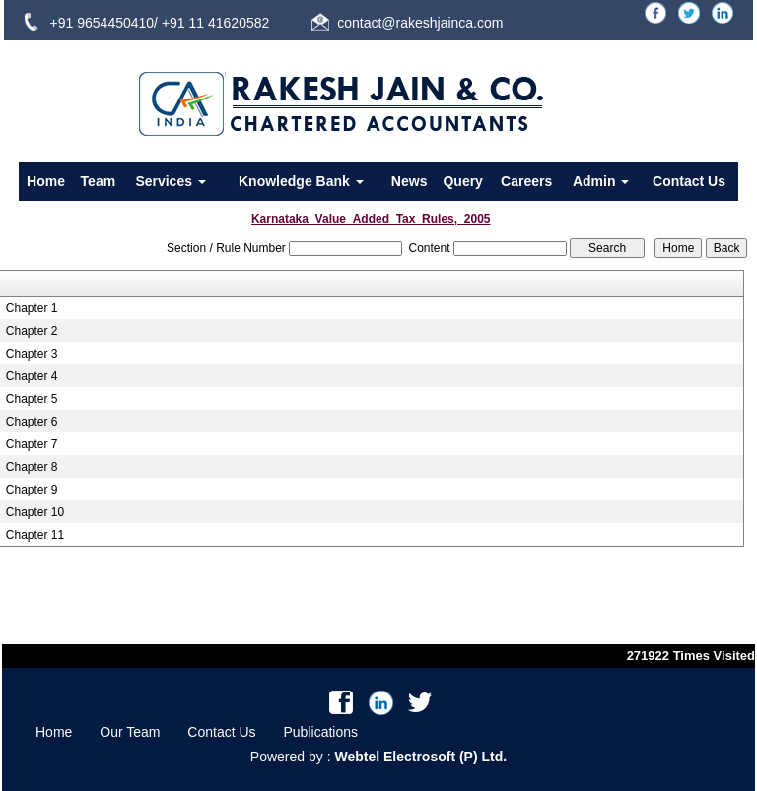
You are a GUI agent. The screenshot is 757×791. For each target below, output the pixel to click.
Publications (321, 732)
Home (46, 181)
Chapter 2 (32, 331)
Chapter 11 (35, 535)
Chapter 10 (35, 512)
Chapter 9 (32, 489)
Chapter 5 (32, 399)
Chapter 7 (32, 444)
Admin (601, 181)
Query (462, 181)
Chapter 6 (32, 421)
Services (170, 181)
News (409, 181)
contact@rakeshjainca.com (420, 23)
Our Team (130, 732)
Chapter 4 (32, 376)
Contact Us (689, 181)
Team (98, 181)
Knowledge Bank (301, 181)
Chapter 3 (32, 354)
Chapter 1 (32, 308)
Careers (526, 181)
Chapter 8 (32, 467)
